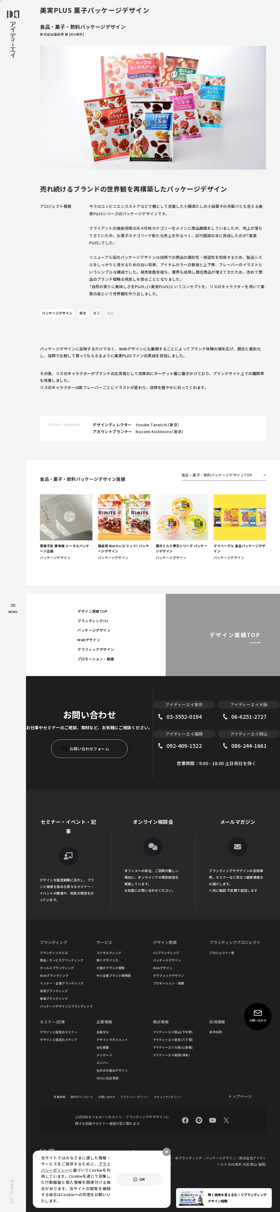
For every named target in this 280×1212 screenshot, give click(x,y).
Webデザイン (88, 639)
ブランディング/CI (92, 620)
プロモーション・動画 (95, 659)
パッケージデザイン (57, 313)
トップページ (240, 1096)
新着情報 (59, 1097)
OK (142, 1179)
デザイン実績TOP (92, 611)
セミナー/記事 (52, 1021)
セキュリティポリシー (168, 1097)
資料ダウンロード (81, 1097)
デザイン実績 (165, 942)
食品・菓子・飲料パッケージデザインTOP (217, 475)
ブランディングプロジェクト (234, 942)
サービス (104, 942)
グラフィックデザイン (95, 649)
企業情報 (104, 1021)
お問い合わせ (106, 1097)
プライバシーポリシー (134, 1097)
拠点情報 (161, 1021)
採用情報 (217, 1021)
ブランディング (53, 942)
